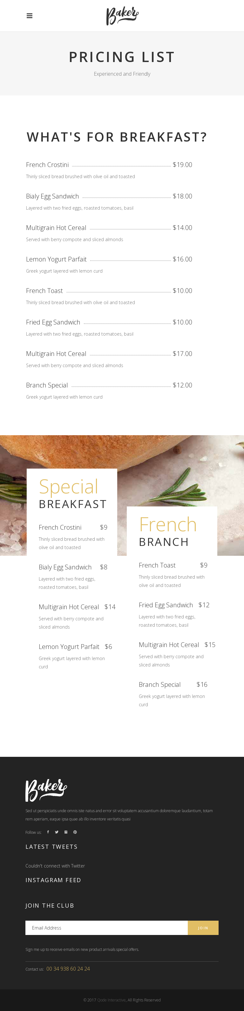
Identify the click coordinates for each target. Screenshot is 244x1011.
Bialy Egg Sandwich (52, 196)
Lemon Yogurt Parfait (56, 259)
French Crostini (47, 164)
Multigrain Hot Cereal (56, 227)
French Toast (44, 290)
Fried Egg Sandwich (53, 322)
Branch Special (47, 385)
